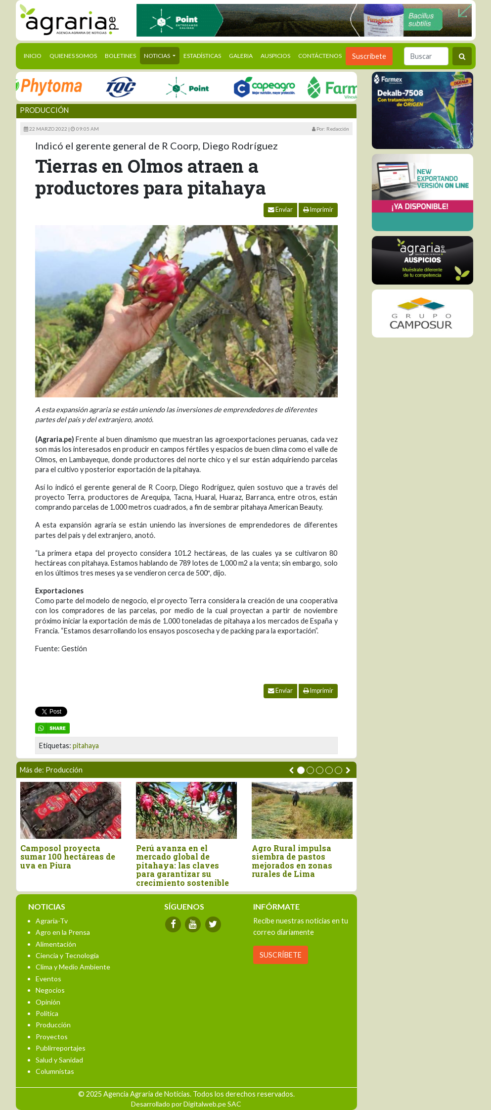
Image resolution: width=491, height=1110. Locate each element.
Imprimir (318, 209)
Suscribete (369, 56)
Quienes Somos (73, 55)
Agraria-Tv (52, 921)
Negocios (50, 990)
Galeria (241, 55)
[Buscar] (426, 56)
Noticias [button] (157, 55)
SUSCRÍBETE (281, 955)
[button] (301, 770)
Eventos (48, 978)
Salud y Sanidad (59, 1060)
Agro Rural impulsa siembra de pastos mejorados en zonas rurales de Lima (292, 861)
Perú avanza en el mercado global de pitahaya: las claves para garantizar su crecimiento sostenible (182, 865)
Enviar (280, 209)
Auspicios (275, 55)
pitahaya (86, 745)
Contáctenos (320, 55)
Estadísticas (202, 55)
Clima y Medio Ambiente (73, 967)
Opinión (48, 1002)
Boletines (120, 55)
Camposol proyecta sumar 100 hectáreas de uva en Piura (67, 857)
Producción (44, 110)
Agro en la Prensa (63, 932)
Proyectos (52, 1036)
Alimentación (56, 944)
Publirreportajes (61, 1048)
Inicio (34, 54)
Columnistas (55, 1071)
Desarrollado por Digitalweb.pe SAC (186, 1104)
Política (47, 1013)
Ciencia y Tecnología (67, 955)
